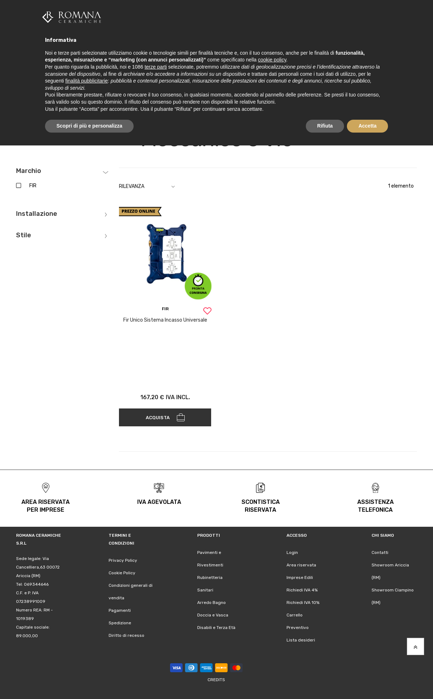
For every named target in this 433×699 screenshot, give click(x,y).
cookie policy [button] (272, 60)
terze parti (156, 67)
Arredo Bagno (211, 601)
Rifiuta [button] (325, 126)
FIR (32, 185)
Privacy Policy (123, 559)
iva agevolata (159, 501)
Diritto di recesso (126, 634)
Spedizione (120, 622)
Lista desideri (301, 639)
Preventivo (298, 626)
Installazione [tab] (36, 213)
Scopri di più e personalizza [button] (89, 126)
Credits (216, 678)
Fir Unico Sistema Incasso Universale (165, 319)
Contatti (380, 551)
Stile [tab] (23, 234)
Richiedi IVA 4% (302, 589)
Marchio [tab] (28, 170)
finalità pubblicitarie (86, 81)
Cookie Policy (122, 572)
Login (292, 551)
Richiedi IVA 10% (303, 601)
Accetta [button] (367, 126)
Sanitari (205, 589)
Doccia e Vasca (212, 614)
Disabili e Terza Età (216, 626)
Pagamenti (120, 609)
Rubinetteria (210, 576)
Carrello (295, 614)
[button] (207, 311)
